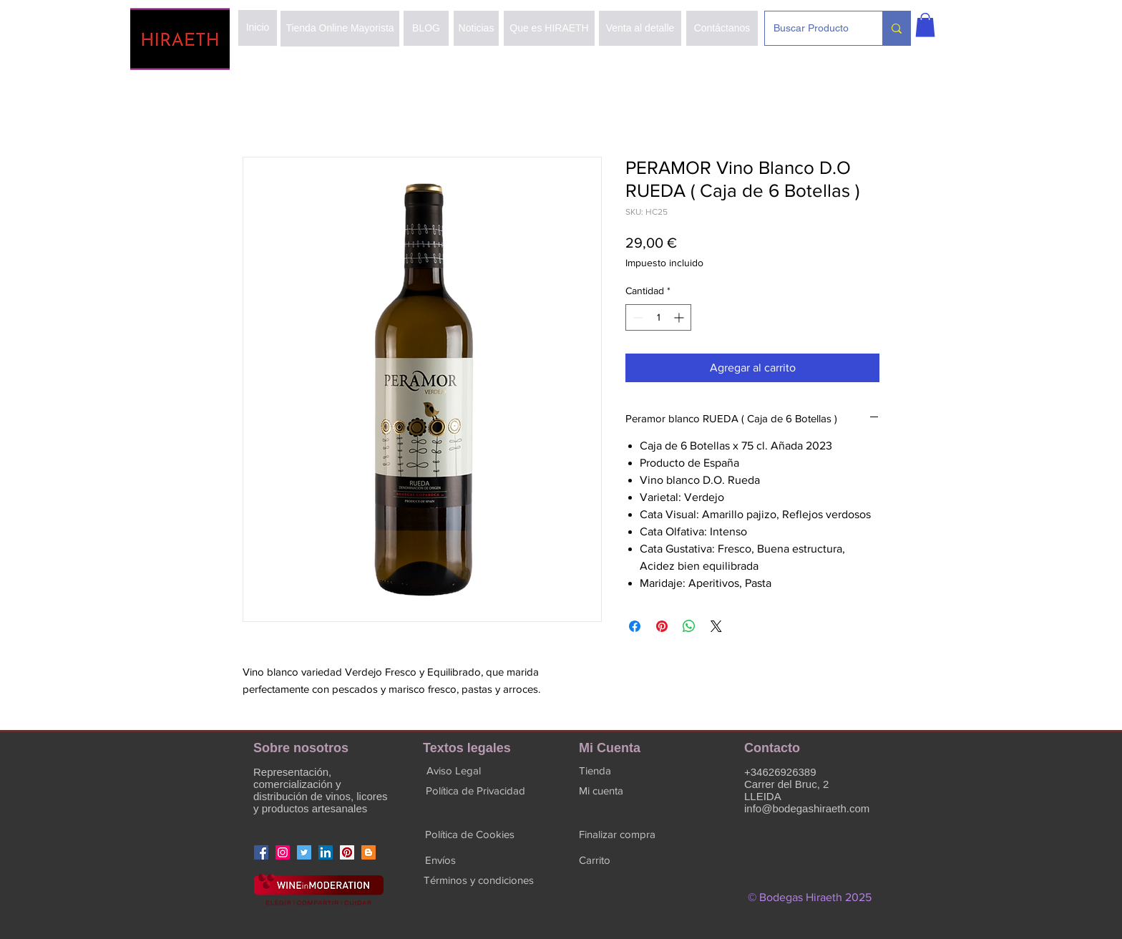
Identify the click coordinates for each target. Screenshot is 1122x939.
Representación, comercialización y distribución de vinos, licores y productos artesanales (320, 790)
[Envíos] (440, 860)
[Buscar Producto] (813, 28)
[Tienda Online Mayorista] (339, 29)
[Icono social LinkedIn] (325, 852)
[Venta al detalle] (640, 28)
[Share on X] (716, 626)
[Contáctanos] (722, 28)
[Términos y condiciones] (479, 880)
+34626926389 (780, 772)
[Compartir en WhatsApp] (689, 626)
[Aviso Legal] (453, 770)
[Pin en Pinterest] (661, 626)
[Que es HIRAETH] (549, 28)
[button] (925, 25)
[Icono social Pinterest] (347, 852)
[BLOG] (426, 28)
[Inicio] (257, 28)
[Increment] (680, 317)
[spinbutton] (658, 317)
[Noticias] (476, 28)
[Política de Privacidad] (475, 790)
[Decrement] (636, 317)
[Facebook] (261, 852)
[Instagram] (282, 852)
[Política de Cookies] (470, 834)
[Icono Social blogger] (368, 852)
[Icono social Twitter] (304, 852)
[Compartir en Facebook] (634, 626)
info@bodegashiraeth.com (806, 808)
